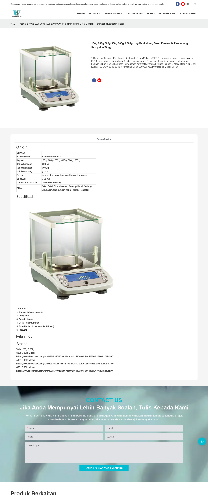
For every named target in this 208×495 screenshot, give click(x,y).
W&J (12, 23)
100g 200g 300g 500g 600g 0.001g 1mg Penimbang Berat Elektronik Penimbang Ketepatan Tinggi (76, 23)
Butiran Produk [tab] (104, 139)
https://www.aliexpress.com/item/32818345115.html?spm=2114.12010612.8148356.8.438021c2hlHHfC (64, 356)
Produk (22, 23)
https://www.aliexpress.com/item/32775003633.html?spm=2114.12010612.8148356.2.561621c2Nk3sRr (65, 363)
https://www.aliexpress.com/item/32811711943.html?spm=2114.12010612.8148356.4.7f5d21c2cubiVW (64, 370)
